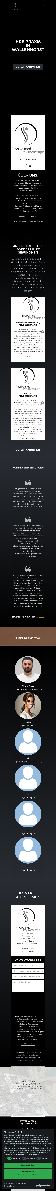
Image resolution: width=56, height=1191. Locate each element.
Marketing (45, 1158)
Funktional (31, 1158)
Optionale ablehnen (28, 1165)
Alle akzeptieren (28, 1173)
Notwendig (16, 1158)
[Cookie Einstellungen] (9, 1186)
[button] (42, 331)
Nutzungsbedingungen (23, 1060)
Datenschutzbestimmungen (26, 1058)
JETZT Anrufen (28, 66)
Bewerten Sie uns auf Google (28, 617)
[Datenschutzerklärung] (9, 1183)
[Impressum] (21, 1183)
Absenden (28, 1043)
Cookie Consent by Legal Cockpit (43, 1185)
